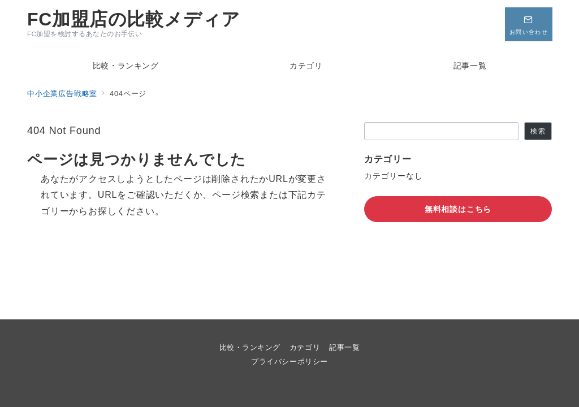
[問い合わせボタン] (528, 24)
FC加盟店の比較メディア (133, 19)
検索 (537, 131)
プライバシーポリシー (289, 361)
